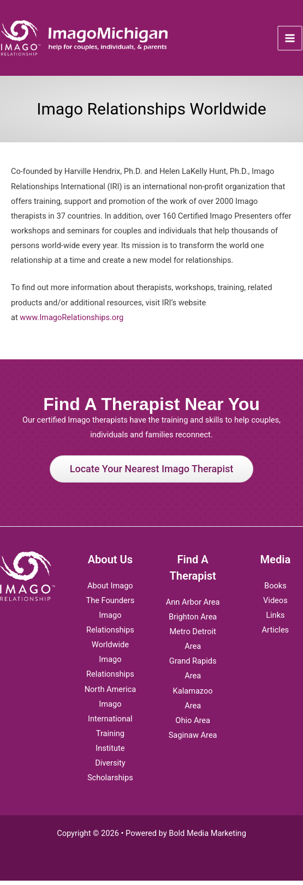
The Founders (110, 605)
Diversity (110, 767)
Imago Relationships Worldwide (110, 634)
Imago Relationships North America (110, 678)
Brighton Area (193, 621)
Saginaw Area (193, 739)
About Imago (110, 590)
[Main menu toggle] (291, 40)
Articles (275, 634)
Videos (275, 605)
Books (275, 590)
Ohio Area (192, 725)
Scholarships (110, 782)
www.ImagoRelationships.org (71, 322)
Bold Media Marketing (207, 837)
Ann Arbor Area (193, 606)
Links (275, 619)
